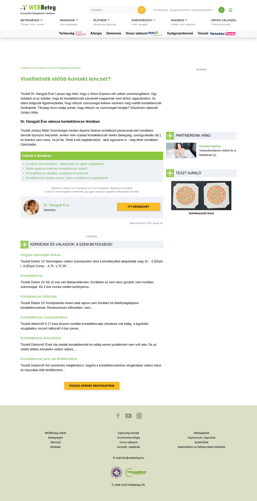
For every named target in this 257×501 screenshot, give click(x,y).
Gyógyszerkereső (179, 10)
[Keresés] (115, 10)
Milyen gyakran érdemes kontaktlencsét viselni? (57, 168)
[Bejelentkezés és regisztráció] (221, 10)
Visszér (217, 33)
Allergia (96, 33)
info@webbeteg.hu (132, 457)
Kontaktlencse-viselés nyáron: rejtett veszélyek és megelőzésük (67, 177)
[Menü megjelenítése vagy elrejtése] (231, 9)
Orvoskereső (160, 10)
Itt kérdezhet (138, 206)
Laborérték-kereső (201, 10)
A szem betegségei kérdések (65, 67)
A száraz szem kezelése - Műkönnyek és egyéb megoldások (65, 163)
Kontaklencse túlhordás (39, 296)
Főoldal (25, 67)
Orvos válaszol (144, 33)
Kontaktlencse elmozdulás (41, 338)
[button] (32, 23)
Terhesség (72, 33)
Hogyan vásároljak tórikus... (42, 255)
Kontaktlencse (32, 276)
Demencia (113, 33)
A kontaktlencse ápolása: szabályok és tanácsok (57, 173)
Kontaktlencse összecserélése (44, 317)
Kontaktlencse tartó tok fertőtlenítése (49, 359)
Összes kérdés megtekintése (91, 385)
